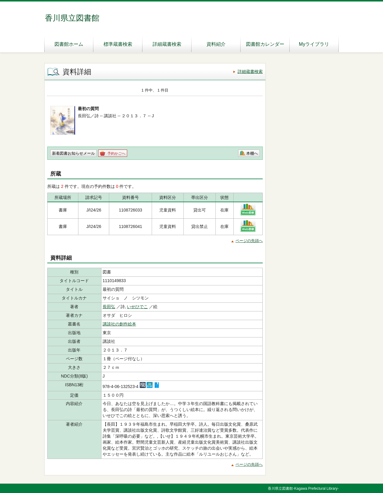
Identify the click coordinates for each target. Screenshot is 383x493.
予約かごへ (116, 153)
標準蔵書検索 (118, 44)
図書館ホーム (68, 44)
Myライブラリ (314, 44)
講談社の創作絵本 (119, 324)
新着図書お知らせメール (73, 153)
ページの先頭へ (249, 240)
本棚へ (252, 153)
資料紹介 (216, 44)
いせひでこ (137, 306)
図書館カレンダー (265, 44)
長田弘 (109, 306)
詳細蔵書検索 (167, 44)
